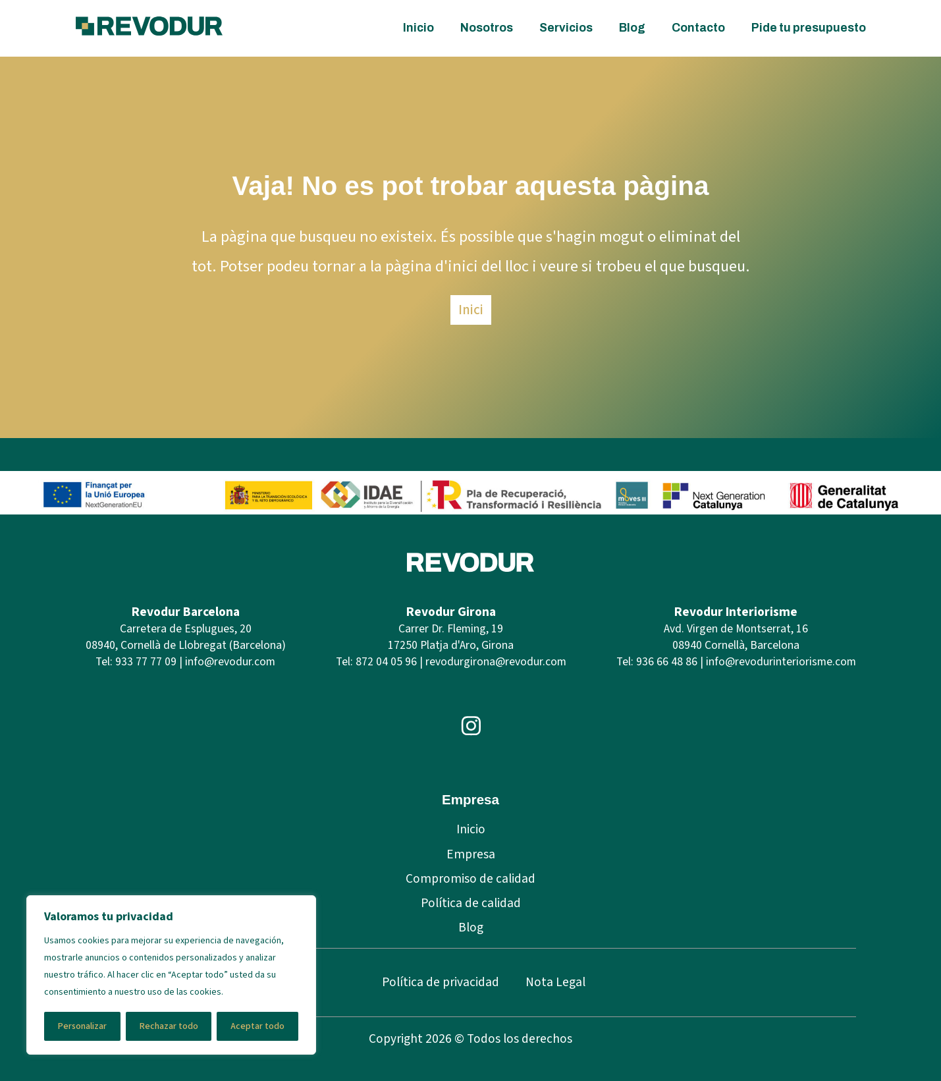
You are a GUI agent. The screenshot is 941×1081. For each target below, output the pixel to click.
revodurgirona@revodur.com (495, 661)
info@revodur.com (230, 661)
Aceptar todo (257, 1026)
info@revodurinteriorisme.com (781, 661)
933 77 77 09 (145, 661)
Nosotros (486, 28)
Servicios (566, 28)
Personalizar (82, 1026)
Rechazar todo (169, 1026)
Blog (632, 28)
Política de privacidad (440, 982)
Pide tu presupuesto (808, 28)
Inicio (418, 28)
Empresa (470, 854)
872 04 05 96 (386, 661)
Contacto (698, 28)
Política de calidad (471, 903)
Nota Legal (555, 982)
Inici (470, 309)
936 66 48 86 (666, 661)
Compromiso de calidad (470, 879)
